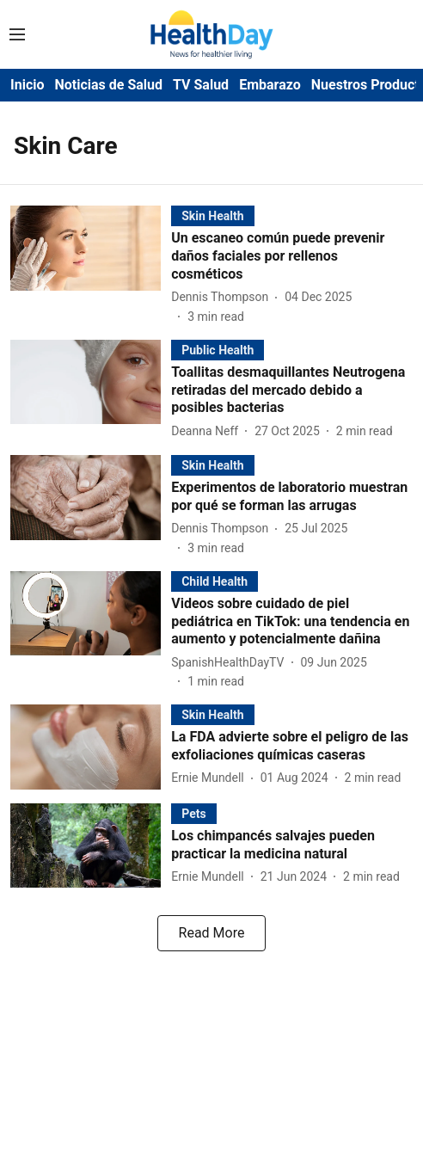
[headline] (292, 256)
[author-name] (223, 297)
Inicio (27, 85)
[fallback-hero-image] (90, 265)
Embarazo (270, 85)
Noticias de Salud (108, 85)
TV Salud (201, 85)
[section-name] (212, 215)
